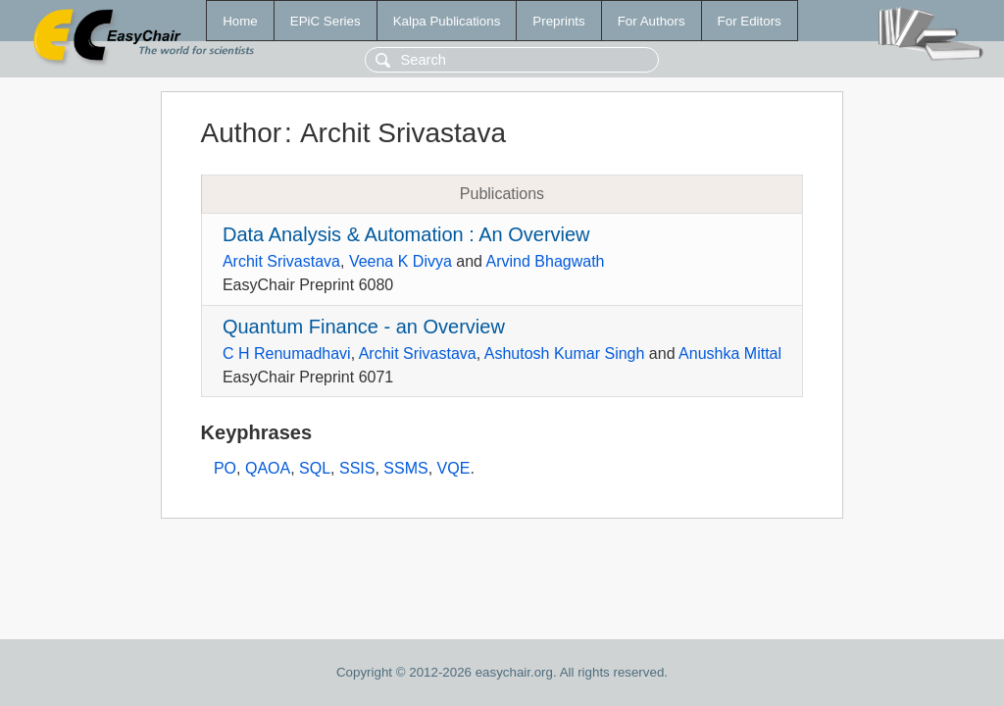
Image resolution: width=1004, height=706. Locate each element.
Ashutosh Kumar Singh (564, 353)
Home (240, 21)
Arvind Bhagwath (545, 261)
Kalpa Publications (447, 21)
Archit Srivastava (281, 261)
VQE (454, 468)
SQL (314, 468)
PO (225, 468)
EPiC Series (325, 21)
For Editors (749, 21)
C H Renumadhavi (287, 353)
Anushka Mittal (729, 353)
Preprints (558, 21)
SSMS (405, 468)
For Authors (651, 21)
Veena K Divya (400, 261)
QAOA (267, 468)
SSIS (357, 468)
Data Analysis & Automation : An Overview (406, 234)
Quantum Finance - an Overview (364, 326)
